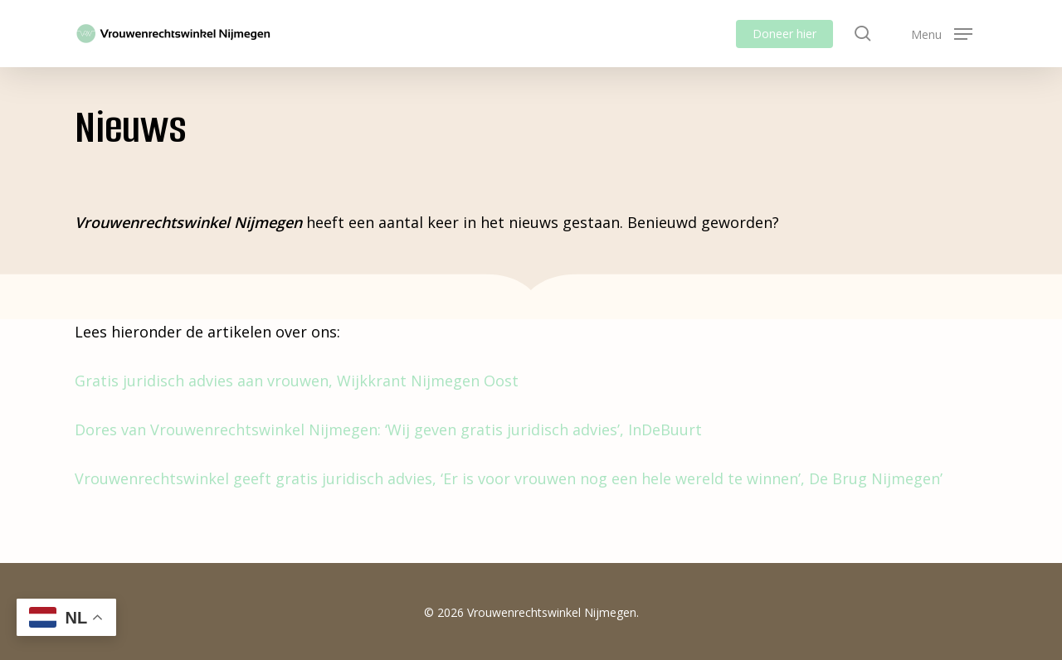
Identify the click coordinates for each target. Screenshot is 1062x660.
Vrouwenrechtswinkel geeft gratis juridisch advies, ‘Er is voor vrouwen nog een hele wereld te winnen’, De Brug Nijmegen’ (509, 478)
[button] (941, 33)
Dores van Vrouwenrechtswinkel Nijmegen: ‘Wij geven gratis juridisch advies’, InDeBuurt (388, 429)
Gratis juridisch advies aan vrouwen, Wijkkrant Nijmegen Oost (297, 381)
